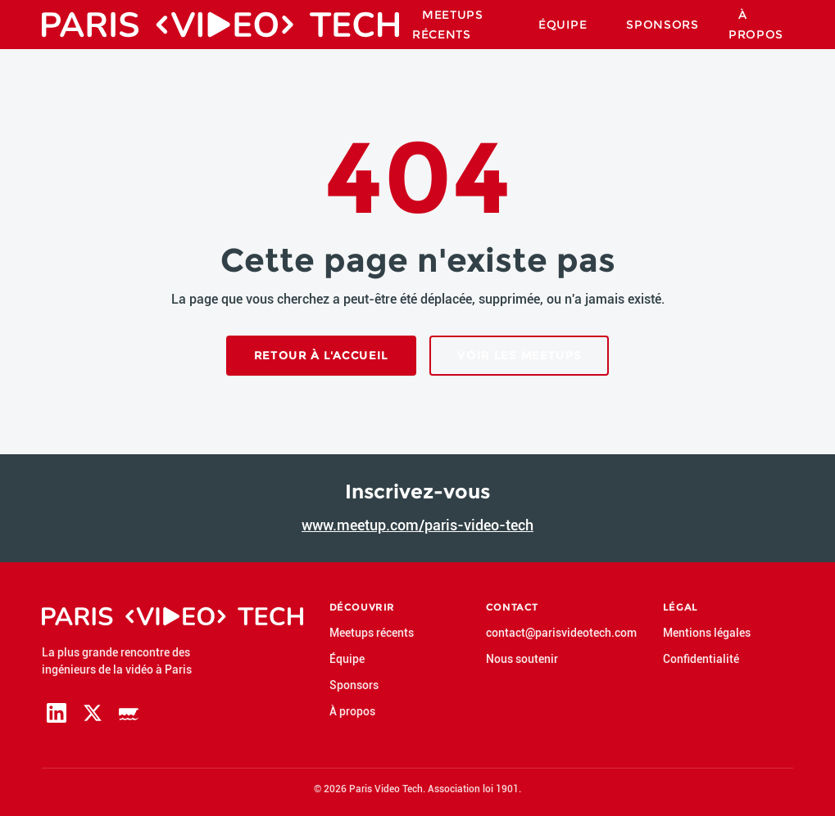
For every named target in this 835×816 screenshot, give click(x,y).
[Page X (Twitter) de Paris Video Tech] (92, 713)
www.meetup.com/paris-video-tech (417, 525)
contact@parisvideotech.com (561, 632)
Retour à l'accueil (321, 355)
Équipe (562, 24)
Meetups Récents (447, 24)
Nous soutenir (522, 658)
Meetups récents (371, 632)
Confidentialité (701, 658)
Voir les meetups (519, 355)
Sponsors (662, 24)
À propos (755, 24)
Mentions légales (707, 632)
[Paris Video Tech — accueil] (220, 24)
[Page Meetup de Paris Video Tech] (128, 713)
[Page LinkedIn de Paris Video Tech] (56, 713)
